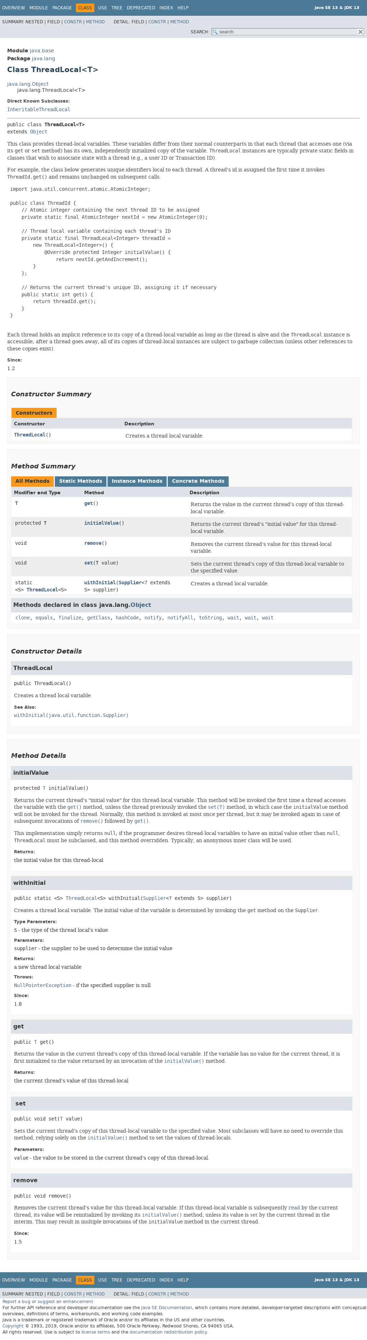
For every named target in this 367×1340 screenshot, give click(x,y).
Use (102, 7)
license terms (95, 1332)
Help (183, 7)
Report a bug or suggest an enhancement (48, 1301)
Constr (73, 21)
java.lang (43, 59)
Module (38, 7)
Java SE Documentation (166, 1307)
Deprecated (141, 7)
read (294, 1208)
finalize (69, 618)
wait (233, 618)
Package (62, 7)
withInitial (100, 583)
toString (210, 618)
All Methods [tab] (32, 481)
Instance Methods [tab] (137, 481)
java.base (42, 51)
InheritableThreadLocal (38, 110)
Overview (13, 7)
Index (166, 7)
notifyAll (180, 618)
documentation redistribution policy (168, 1332)
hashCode (127, 618)
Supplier (130, 583)
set (88, 563)
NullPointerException (42, 985)
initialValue (101, 523)
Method (95, 21)
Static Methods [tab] (80, 481)
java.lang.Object (27, 84)
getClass (98, 618)
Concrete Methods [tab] (198, 481)
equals (44, 618)
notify (153, 618)
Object (38, 132)
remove (92, 543)
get (88, 503)
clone (22, 618)
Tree (117, 7)
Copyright (13, 1326)
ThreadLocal (30, 435)
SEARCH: (200, 31)
